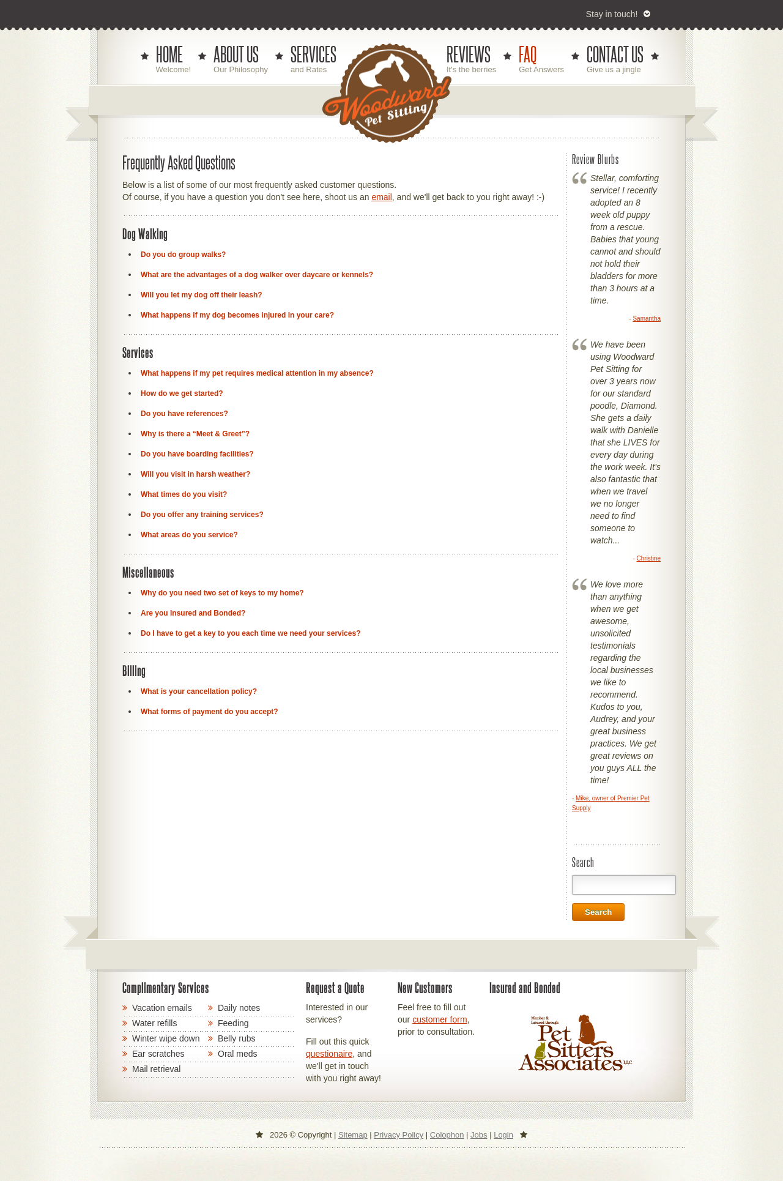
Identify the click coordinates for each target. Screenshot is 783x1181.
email (381, 197)
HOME (169, 54)
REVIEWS (469, 54)
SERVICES (313, 54)
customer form (439, 1019)
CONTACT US (615, 54)
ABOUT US (236, 54)
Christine (649, 558)
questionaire (329, 1054)
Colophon (447, 1134)
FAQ (527, 54)
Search (598, 912)
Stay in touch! (612, 14)
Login (503, 1134)
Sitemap (353, 1134)
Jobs (478, 1134)
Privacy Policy (398, 1134)
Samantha (647, 318)
